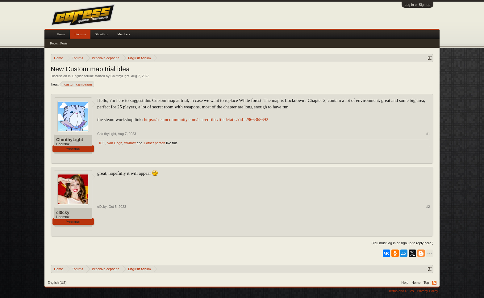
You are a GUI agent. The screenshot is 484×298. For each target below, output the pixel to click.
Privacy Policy (427, 291)
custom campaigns (77, 84)
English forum (82, 76)
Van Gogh (114, 143)
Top (426, 282)
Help (404, 282)
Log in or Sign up (417, 4)
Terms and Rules (401, 291)
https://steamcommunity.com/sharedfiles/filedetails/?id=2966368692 (206, 119)
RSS (434, 283)
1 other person (154, 143)
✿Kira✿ (130, 143)
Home (61, 34)
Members (123, 34)
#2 (428, 206)
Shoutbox (101, 34)
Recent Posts (59, 43)
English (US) (57, 282)
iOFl (102, 143)
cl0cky (62, 212)
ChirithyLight (120, 76)
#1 (428, 134)
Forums (80, 34)
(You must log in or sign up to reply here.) (402, 243)
